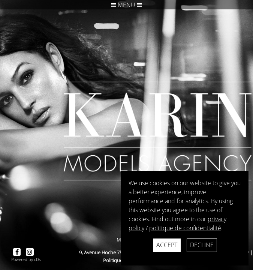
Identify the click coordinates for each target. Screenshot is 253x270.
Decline (202, 245)
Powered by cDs (26, 259)
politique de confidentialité (185, 228)
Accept (166, 245)
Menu (126, 5)
